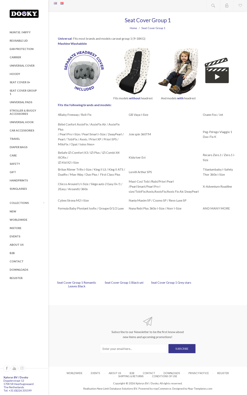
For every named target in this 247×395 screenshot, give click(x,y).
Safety (15, 163)
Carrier (15, 57)
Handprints (19, 180)
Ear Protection (22, 49)
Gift (13, 172)
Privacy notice (199, 373)
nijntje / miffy (20, 32)
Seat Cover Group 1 (23, 92)
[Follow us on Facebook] (6, 368)
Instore (15, 228)
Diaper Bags (18, 147)
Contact (17, 261)
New (13, 211)
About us (17, 244)
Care (13, 155)
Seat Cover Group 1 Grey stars (171, 282)
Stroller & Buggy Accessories (23, 112)
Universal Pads (21, 102)
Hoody (15, 74)
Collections (19, 202)
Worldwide (18, 219)
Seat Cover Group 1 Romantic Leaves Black (76, 284)
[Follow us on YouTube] (14, 368)
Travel (15, 138)
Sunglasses (18, 188)
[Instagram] (22, 368)
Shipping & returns (131, 376)
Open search (213, 5)
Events (15, 236)
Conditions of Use (164, 376)
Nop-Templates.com (200, 388)
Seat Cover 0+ (20, 82)
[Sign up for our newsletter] (133, 348)
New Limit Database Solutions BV (117, 388)
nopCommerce (162, 388)
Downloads (19, 269)
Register (16, 278)
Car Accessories (22, 130)
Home (133, 28)
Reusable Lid (19, 40)
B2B (12, 253)
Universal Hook (22, 122)
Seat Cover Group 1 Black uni (124, 282)
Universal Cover (22, 65)
